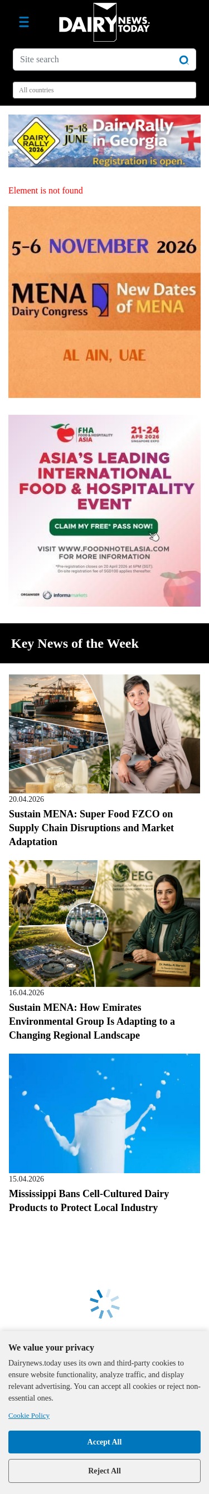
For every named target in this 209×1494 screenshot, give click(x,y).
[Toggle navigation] (24, 22)
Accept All (105, 1442)
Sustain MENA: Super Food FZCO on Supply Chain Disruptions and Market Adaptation (91, 827)
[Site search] (104, 59)
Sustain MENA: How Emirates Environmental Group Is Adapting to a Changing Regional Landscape (92, 1021)
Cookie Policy (29, 1415)
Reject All (104, 1471)
